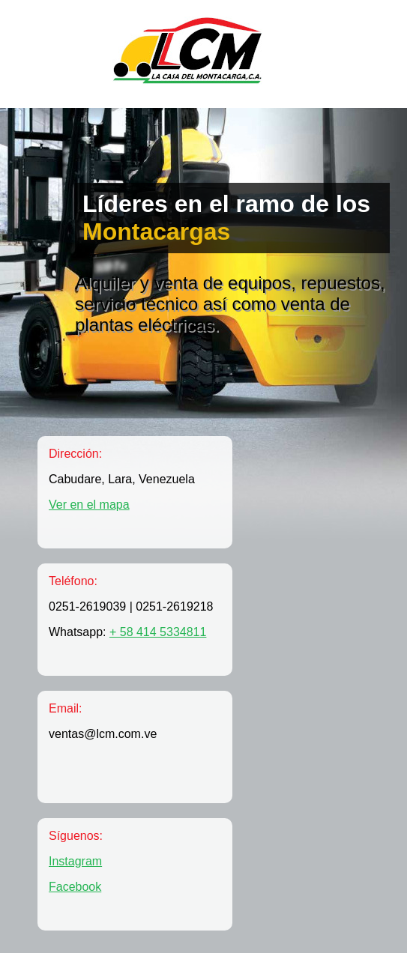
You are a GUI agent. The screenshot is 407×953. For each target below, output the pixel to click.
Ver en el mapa (89, 504)
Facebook (75, 886)
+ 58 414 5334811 (157, 632)
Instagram (75, 861)
